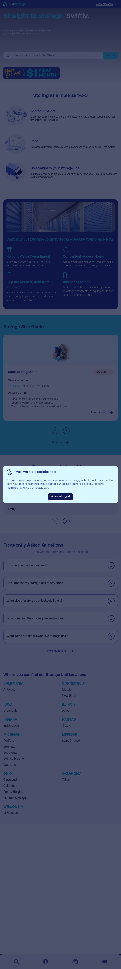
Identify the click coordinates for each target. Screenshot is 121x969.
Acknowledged (60, 496)
